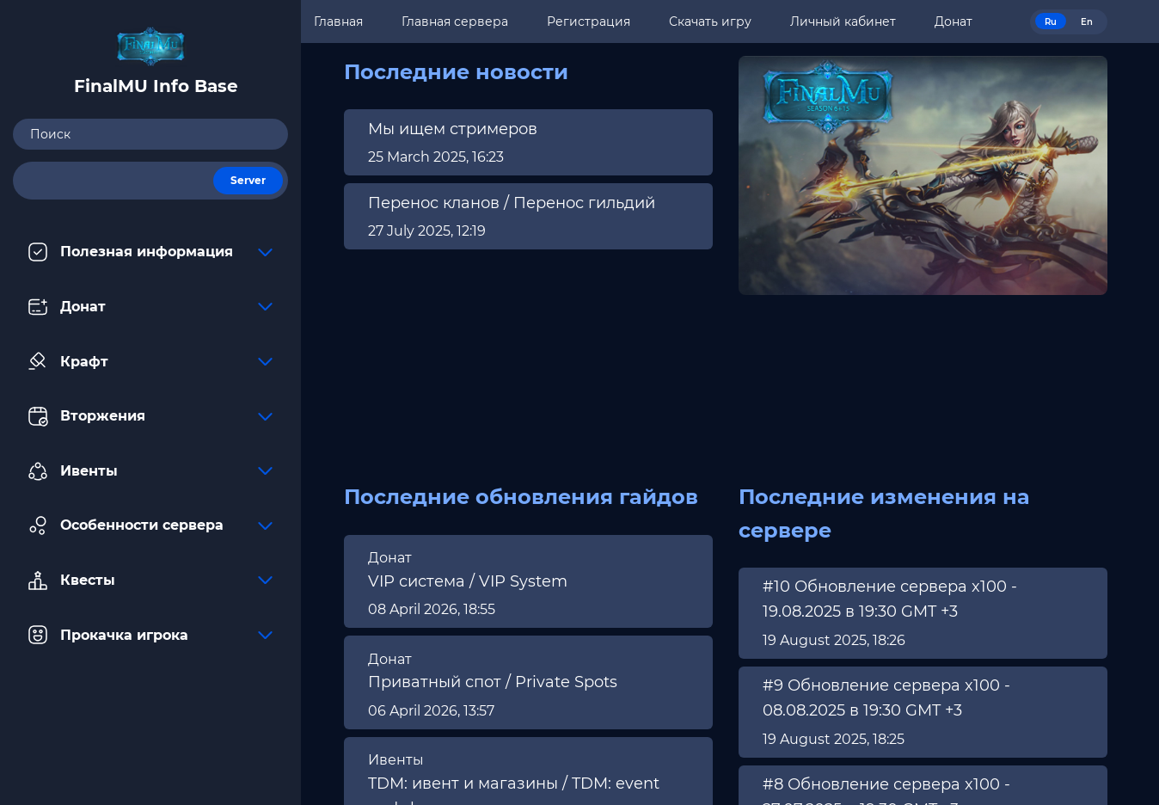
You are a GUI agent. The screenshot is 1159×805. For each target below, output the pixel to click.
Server (248, 180)
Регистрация (588, 21)
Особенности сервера (150, 525)
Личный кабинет (843, 21)
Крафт (150, 361)
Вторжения (150, 416)
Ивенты (150, 471)
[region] (528, 181)
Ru (1051, 22)
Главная (338, 21)
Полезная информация (150, 252)
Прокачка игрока (150, 634)
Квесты (150, 580)
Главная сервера (455, 21)
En (1087, 22)
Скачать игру (710, 21)
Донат (150, 307)
